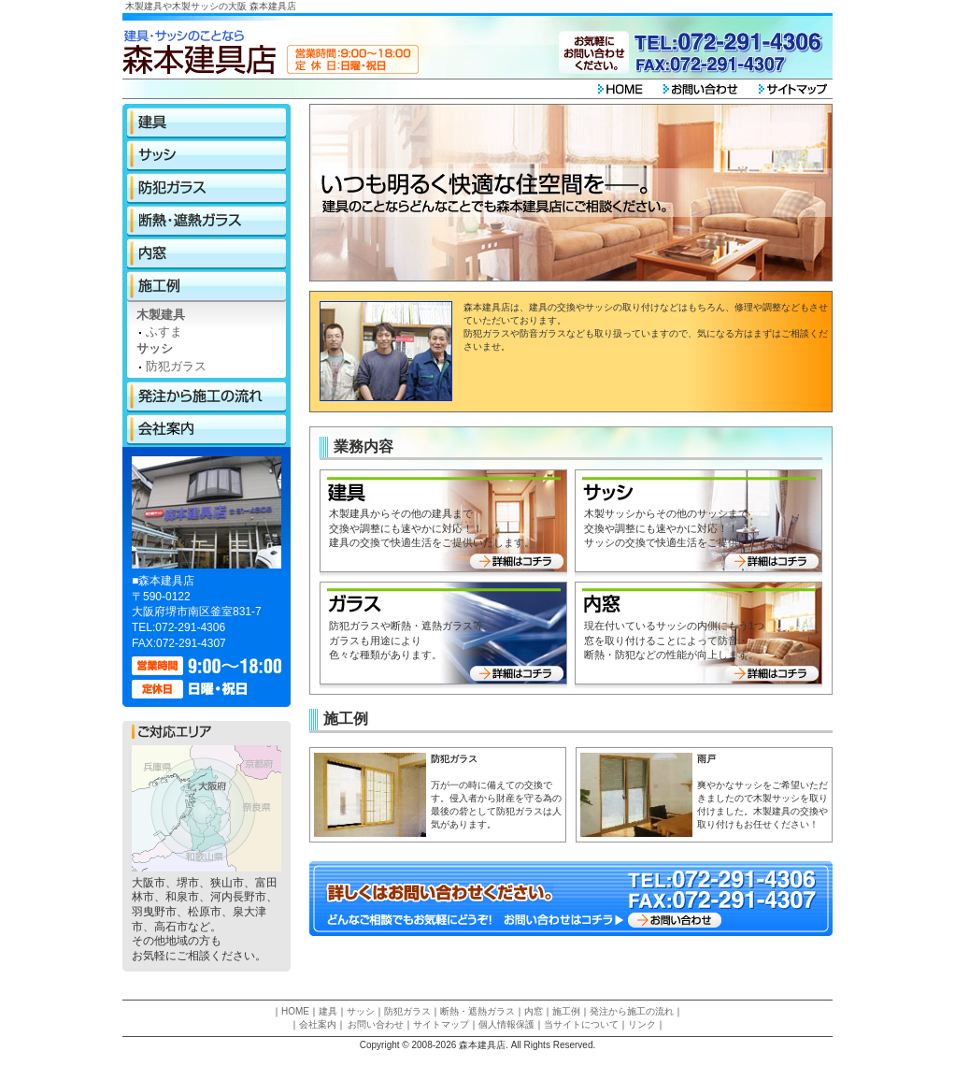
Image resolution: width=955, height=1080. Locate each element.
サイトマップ (441, 1024)
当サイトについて (581, 1024)
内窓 (206, 253)
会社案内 (206, 429)
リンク (642, 1024)
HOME (295, 1011)
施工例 (206, 286)
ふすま (164, 331)
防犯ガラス (206, 188)
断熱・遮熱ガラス (206, 221)
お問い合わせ (673, 920)
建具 (206, 123)
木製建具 (160, 315)
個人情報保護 (506, 1024)
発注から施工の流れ (206, 397)
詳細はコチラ (518, 561)
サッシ (206, 155)
